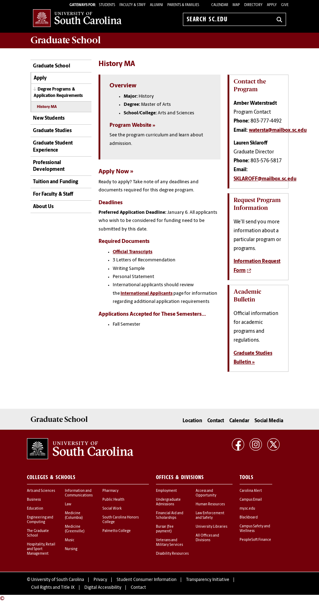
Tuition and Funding (55, 182)
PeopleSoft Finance (255, 540)
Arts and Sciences (41, 491)
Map (236, 5)
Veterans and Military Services (169, 542)
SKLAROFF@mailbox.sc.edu (265, 179)
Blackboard (249, 518)
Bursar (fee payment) (165, 529)
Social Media (268, 421)
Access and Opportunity (206, 493)
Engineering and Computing (40, 520)
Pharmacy (110, 491)
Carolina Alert (251, 491)
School (65, 40)
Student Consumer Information (147, 580)
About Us (43, 207)
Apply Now (114, 172)
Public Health (113, 500)
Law (68, 504)
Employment (166, 491)
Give (285, 5)
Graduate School (51, 66)
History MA (47, 107)
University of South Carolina (57, 580)
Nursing (71, 549)
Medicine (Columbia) (74, 515)
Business (34, 500)
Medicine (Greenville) (74, 529)
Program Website (130, 125)
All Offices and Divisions (207, 538)
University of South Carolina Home (77, 18)
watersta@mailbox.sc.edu (278, 130)
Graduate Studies (52, 131)
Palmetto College (116, 531)
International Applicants (147, 293)
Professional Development (49, 166)
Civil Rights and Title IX (53, 588)
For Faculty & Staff (53, 194)
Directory (253, 5)
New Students (49, 118)
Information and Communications (79, 493)
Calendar (219, 5)
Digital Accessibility (102, 588)
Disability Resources (172, 554)
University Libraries (211, 527)
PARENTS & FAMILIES (183, 5)
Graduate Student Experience (53, 147)
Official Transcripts (132, 252)
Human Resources (210, 504)
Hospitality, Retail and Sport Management (41, 549)
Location (192, 421)
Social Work (112, 509)
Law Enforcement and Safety (210, 515)
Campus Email (251, 500)
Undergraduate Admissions (168, 502)
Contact (215, 421)
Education (35, 509)
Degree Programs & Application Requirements (58, 92)
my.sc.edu (247, 509)
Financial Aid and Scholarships (169, 515)
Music (69, 540)
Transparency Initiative (207, 580)
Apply (272, 5)
